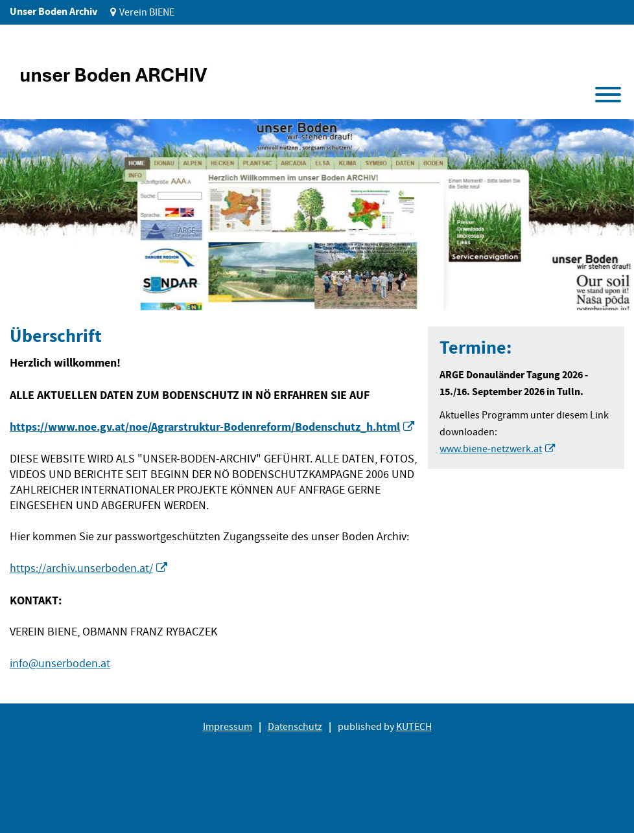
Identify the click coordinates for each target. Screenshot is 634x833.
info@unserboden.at (60, 663)
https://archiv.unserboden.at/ (81, 568)
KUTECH (414, 726)
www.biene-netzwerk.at (491, 448)
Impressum (227, 726)
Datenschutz (295, 726)
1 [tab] (31, 290)
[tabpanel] (317, 214)
